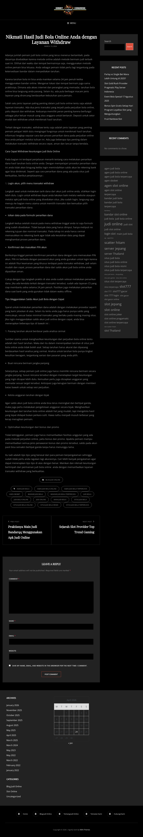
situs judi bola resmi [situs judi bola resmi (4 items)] (115, 266)
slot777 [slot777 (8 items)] (125, 286)
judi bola (87, 494)
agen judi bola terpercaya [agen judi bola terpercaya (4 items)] (118, 176)
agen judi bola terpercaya (75, 489)
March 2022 (12, 760)
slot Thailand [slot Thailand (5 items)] (112, 330)
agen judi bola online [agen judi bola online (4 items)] (115, 172)
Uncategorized (13, 796)
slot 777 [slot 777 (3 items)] (108, 291)
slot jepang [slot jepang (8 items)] (113, 304)
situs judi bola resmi (49, 505)
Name (12, 621)
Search (107, 41)
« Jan (70, 743)
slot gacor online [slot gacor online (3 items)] (111, 299)
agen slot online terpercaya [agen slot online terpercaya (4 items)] (113, 192)
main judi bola (60, 499)
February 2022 (13, 765)
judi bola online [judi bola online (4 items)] (123, 218)
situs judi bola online (23, 505)
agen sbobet (14, 494)
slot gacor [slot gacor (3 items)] (124, 295)
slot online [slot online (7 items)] (112, 310)
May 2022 (11, 755)
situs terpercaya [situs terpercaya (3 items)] (111, 287)
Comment (14, 579)
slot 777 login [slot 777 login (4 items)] (111, 295)
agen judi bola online (46, 489)
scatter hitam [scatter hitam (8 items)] (114, 242)
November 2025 (14, 710)
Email (12, 636)
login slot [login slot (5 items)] (110, 233)
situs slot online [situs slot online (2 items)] (121, 278)
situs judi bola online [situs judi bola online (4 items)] (115, 262)
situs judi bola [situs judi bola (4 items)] (112, 258)
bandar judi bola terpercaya (63, 494)
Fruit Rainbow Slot (113, 119)
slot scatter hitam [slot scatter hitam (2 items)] (110, 327)
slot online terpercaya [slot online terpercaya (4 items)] (116, 322)
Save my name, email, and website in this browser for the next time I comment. (49, 666)
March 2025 (12, 740)
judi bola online (21, 499)
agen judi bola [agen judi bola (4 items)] (112, 168)
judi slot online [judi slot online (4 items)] (112, 229)
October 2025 (13, 715)
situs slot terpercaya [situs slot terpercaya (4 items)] (115, 281)
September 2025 (14, 720)
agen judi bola (23, 489)
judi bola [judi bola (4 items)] (109, 218)
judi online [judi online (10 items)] (113, 223)
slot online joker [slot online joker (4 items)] (113, 314)
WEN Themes (85, 830)
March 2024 (12, 745)
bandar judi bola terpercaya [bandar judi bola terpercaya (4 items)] (113, 204)
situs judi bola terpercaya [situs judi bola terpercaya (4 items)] (118, 270)
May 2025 (11, 730)
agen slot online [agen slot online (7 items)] (116, 185)
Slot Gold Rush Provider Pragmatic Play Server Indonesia (116, 87)
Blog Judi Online (53, 480)
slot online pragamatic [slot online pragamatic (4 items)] (116, 318)
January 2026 (12, 705)
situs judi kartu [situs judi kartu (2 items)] (109, 274)
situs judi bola (80, 499)
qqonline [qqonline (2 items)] (110, 238)
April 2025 (11, 735)
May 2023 (11, 750)
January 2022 (12, 770)
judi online (41, 499)
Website (12, 651)
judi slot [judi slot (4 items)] (128, 224)
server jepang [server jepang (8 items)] (115, 248)
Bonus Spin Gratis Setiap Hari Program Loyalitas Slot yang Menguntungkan (118, 109)
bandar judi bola (35, 494)
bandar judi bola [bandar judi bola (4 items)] (113, 198)
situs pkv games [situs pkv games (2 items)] (109, 278)
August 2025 (12, 725)
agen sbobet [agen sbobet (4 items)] (111, 180)
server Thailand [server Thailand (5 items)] (114, 253)
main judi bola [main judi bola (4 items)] (124, 233)
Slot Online (11, 791)
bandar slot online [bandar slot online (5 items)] (115, 214)
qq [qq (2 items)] (105, 238)
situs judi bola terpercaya (77, 505)
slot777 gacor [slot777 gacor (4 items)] (120, 291)
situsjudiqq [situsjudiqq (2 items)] (119, 274)
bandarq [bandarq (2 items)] (107, 210)
